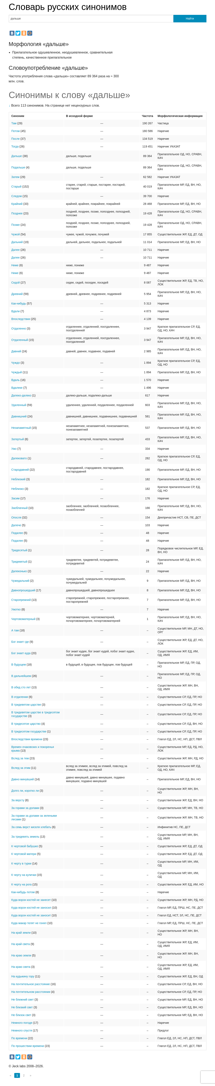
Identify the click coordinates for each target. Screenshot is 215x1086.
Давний (16, 351)
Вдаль (15, 380)
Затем (15, 177)
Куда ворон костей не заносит (31, 915)
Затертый (17, 439)
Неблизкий (18, 479)
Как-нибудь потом (23, 892)
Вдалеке (17, 387)
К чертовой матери (23, 854)
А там (15, 630)
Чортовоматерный (23, 619)
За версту (17, 800)
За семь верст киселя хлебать (31, 827)
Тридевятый (19, 561)
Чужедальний (20, 580)
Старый (16, 186)
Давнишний (19, 416)
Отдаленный (19, 340)
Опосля (16, 517)
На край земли (21, 932)
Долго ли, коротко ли (25, 790)
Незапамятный (21, 427)
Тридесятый (19, 550)
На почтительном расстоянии (30, 991)
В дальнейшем (21, 676)
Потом (15, 131)
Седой (15, 282)
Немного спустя (21, 1030)
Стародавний (20, 469)
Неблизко (17, 488)
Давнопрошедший (23, 590)
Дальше (16, 156)
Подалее (17, 533)
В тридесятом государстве (28, 731)
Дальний (17, 242)
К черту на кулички (23, 874)
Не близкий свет (22, 1007)
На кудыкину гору (22, 976)
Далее (15, 249)
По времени (19, 1038)
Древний (17, 294)
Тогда (15, 146)
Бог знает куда (21, 653)
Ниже (15, 265)
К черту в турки (21, 863)
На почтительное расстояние (30, 984)
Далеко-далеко (21, 395)
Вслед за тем (20, 758)
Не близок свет (21, 1015)
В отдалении (19, 697)
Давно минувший (22, 779)
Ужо (14, 448)
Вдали (15, 311)
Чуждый (16, 372)
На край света (20, 944)
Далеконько (19, 571)
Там (14, 123)
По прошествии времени (27, 1046)
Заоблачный (19, 508)
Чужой (15, 234)
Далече (16, 525)
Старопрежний (21, 599)
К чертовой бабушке (24, 846)
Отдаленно (18, 328)
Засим (15, 498)
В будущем (18, 664)
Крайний (17, 203)
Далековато (19, 458)
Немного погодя (21, 1022)
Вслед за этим (20, 767)
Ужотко (16, 609)
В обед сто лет (21, 687)
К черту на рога (21, 884)
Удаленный (18, 405)
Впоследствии (20, 319)
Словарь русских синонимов (68, 7)
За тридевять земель (25, 836)
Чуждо (15, 362)
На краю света (21, 966)
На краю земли (21, 955)
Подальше (18, 167)
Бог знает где (20, 641)
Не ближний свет (22, 999)
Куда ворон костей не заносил (31, 907)
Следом (16, 196)
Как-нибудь (18, 303)
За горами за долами (25, 808)
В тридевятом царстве (26, 704)
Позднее (17, 213)
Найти (190, 18)
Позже (15, 224)
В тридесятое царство (26, 723)
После (15, 138)
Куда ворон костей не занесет (31, 900)
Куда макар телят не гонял (29, 923)
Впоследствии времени (26, 739)
